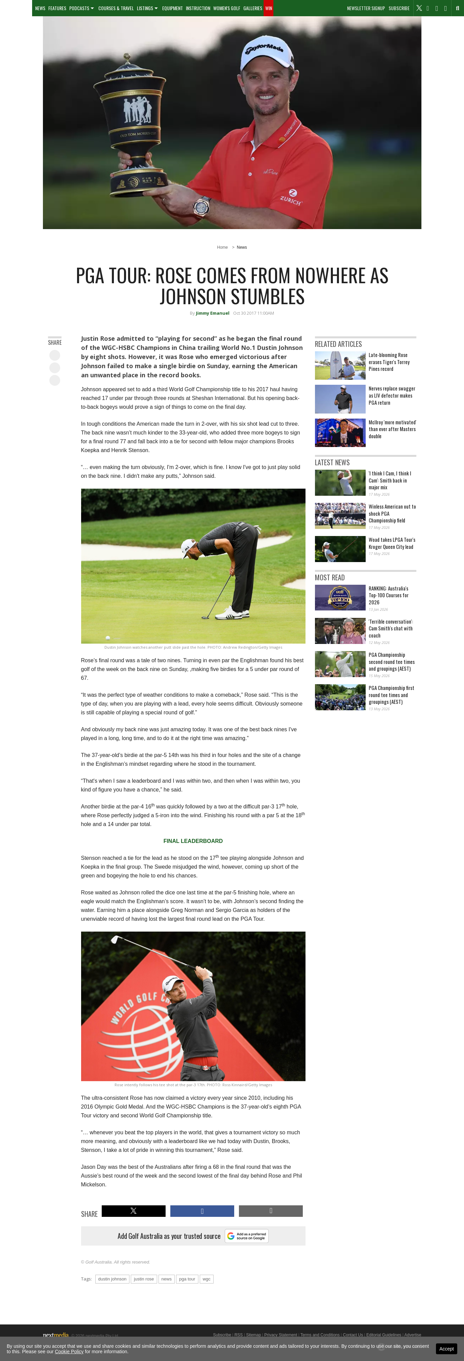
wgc (207, 1278)
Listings (145, 8)
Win (268, 8)
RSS (239, 1335)
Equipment (172, 8)
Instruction (198, 8)
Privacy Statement (280, 1335)
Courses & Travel (116, 8)
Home (222, 247)
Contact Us (353, 1335)
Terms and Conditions (320, 1335)
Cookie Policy (69, 1351)
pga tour (187, 1278)
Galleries (252, 8)
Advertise (412, 1335)
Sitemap (253, 1335)
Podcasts (79, 8)
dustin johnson (112, 1278)
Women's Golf (226, 8)
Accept (446, 1349)
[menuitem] (16, 8)
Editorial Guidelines (383, 1335)
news (167, 1278)
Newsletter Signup (366, 8)
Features (57, 8)
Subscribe (399, 8)
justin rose (144, 1278)
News (40, 8)
